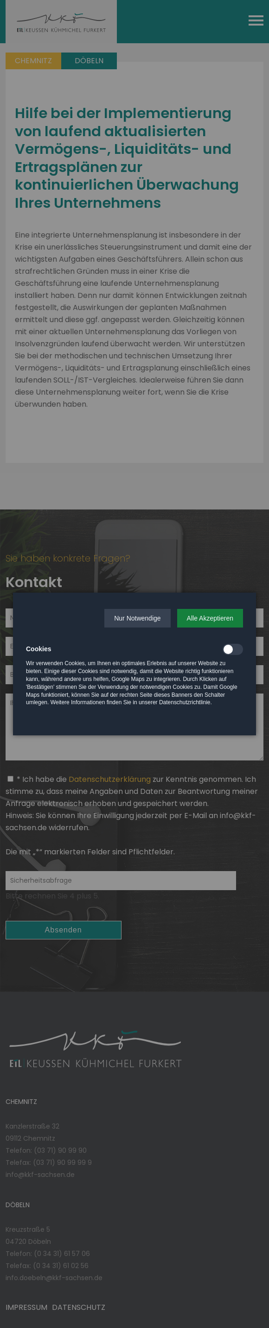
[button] (137, 618)
